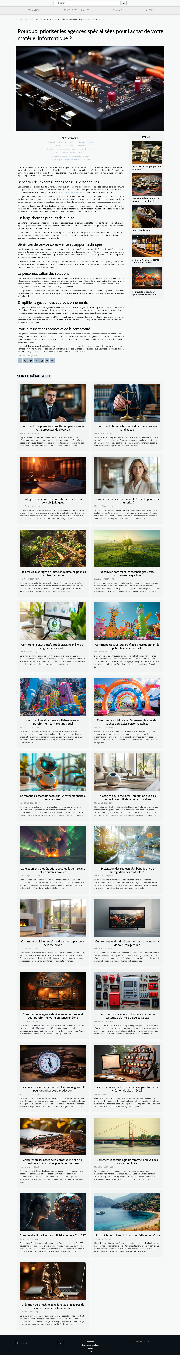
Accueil (19, 19)
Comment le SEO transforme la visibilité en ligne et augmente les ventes (52, 646)
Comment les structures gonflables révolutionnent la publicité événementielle (127, 646)
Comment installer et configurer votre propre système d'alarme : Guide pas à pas (127, 1015)
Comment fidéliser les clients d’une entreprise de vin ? (145, 261)
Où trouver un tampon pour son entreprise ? (147, 167)
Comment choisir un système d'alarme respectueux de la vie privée (52, 943)
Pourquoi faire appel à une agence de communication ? (145, 293)
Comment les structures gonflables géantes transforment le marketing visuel (52, 721)
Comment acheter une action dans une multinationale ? (146, 199)
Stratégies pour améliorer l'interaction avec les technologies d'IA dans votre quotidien (127, 797)
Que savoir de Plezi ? (141, 230)
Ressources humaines (76, 10)
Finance (117, 10)
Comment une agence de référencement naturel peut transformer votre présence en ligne (53, 1015)
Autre (149, 10)
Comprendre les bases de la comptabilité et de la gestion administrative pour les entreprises (53, 1161)
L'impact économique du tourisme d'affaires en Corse (127, 1235)
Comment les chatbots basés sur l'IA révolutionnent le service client (53, 797)
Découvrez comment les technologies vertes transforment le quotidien (127, 573)
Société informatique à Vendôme (69, 192)
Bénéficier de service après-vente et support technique (70, 149)
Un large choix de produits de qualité (70, 146)
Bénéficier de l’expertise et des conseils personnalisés (70, 142)
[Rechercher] (87, 3)
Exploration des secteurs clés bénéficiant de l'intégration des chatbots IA (127, 870)
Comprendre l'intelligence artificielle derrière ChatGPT (53, 1235)
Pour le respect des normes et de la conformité (70, 159)
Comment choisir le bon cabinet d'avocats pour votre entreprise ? (127, 500)
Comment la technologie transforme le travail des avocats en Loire (127, 1161)
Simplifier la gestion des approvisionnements (70, 156)
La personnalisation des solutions (70, 152)
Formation (33, 10)
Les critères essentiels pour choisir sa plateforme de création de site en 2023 (127, 1088)
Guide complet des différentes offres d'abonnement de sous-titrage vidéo (127, 943)
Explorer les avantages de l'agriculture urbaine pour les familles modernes (53, 573)
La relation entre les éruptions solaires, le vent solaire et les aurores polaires (53, 870)
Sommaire (71, 138)
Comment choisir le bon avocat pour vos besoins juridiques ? (127, 427)
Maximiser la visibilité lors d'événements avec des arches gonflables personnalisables (127, 721)
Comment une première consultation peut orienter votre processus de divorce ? (52, 427)
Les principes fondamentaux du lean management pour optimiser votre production (53, 1088)
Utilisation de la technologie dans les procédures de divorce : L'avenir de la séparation (52, 1306)
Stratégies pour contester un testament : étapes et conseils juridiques (53, 500)
